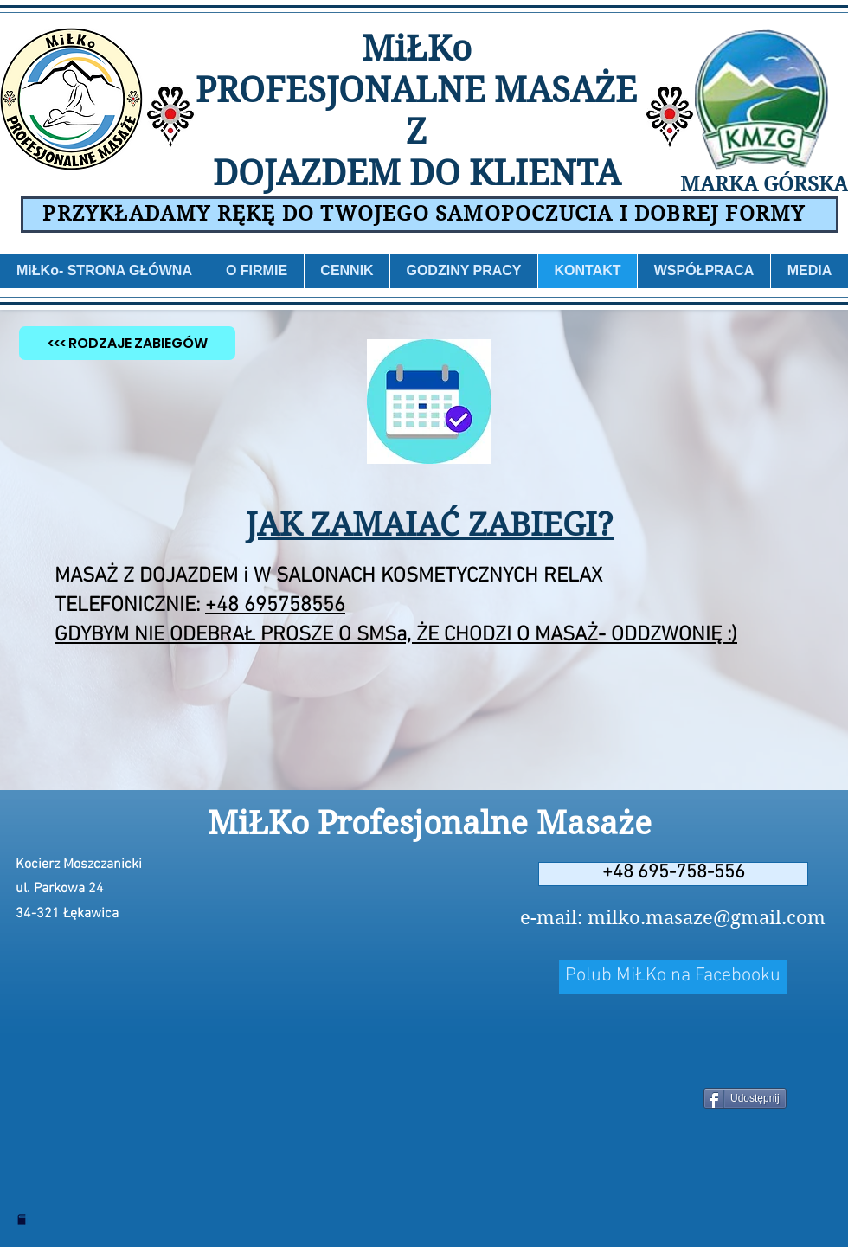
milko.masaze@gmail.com (707, 917)
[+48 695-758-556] (673, 874)
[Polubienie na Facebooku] (673, 1051)
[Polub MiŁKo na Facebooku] (673, 977)
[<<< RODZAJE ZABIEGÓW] (127, 343)
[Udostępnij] (745, 1098)
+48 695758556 (275, 606)
